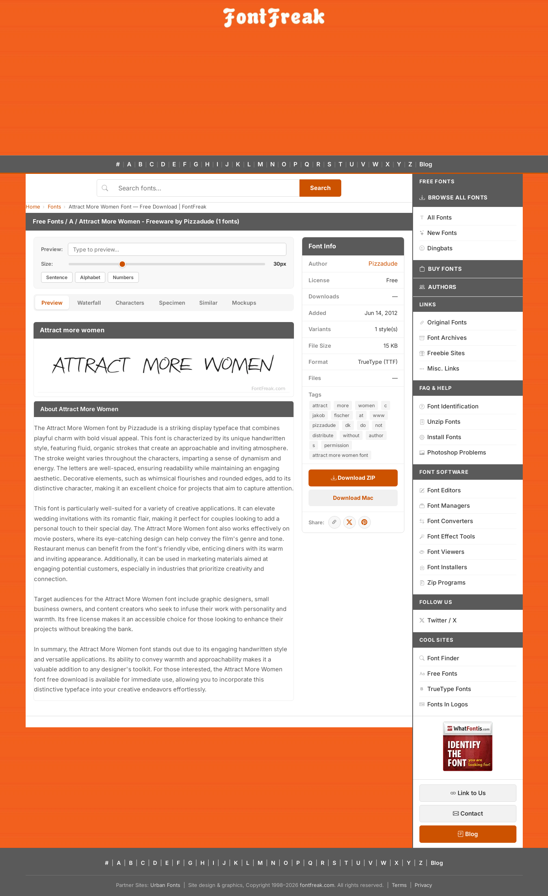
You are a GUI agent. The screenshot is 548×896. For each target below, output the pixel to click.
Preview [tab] (53, 303)
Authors (437, 287)
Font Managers (444, 505)
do (363, 425)
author (376, 435)
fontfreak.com (317, 885)
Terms (399, 885)
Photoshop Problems (452, 452)
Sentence (56, 277)
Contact (468, 813)
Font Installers (443, 567)
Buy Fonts (440, 269)
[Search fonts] (206, 188)
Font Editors (440, 490)
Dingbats (436, 248)
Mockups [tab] (255, 303)
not (378, 425)
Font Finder (439, 658)
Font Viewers (441, 551)
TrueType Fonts (445, 689)
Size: (47, 264)
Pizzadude (199, 221)
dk (348, 425)
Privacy (423, 885)
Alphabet (90, 277)
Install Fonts (440, 437)
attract (319, 405)
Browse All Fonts (453, 197)
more (343, 405)
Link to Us (468, 793)
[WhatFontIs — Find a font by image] (467, 769)
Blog (425, 164)
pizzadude (324, 425)
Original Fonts (443, 322)
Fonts (54, 206)
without (351, 435)
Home (33, 206)
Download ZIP (353, 477)
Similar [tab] (217, 303)
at (361, 415)
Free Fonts (48, 221)
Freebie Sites (442, 353)
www (379, 415)
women (366, 405)
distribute (322, 435)
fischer (342, 415)
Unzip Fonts (439, 421)
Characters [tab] (135, 303)
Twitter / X (438, 620)
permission (336, 445)
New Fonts (438, 233)
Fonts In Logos (443, 704)
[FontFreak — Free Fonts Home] (274, 18)
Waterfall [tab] (92, 303)
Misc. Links (439, 368)
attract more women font (340, 455)
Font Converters (446, 521)
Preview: (52, 249)
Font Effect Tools (447, 536)
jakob (318, 415)
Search (320, 188)
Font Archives (443, 337)
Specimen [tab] (178, 303)
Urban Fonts (165, 885)
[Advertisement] (274, 96)
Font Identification (449, 406)
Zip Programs (442, 582)
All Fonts (435, 217)
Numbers (123, 277)
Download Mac (353, 497)
